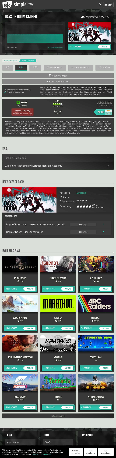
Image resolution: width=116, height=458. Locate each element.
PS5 (35, 67)
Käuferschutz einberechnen (17, 90)
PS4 (21, 67)
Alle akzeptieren (106, 451)
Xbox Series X (54, 67)
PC (7, 67)
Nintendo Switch (80, 67)
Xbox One (104, 67)
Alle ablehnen (90, 451)
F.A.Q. (47, 442)
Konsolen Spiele (11, 60)
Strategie (81, 192)
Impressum (13, 442)
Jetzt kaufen (90, 46)
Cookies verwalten (75, 451)
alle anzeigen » (58, 416)
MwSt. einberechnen (14, 92)
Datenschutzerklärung (41, 454)
